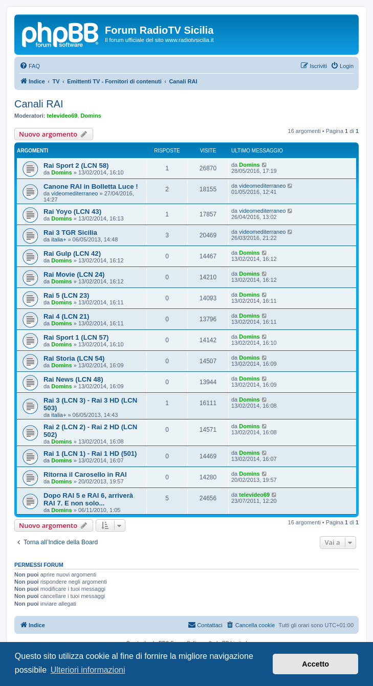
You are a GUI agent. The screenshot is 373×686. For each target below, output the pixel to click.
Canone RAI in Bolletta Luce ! (90, 186)
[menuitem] (29, 66)
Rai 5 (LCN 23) (66, 295)
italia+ (58, 239)
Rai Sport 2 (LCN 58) (76, 165)
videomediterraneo (74, 193)
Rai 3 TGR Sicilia (70, 232)
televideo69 (62, 116)
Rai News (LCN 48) (73, 379)
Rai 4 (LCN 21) (66, 316)
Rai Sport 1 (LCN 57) (76, 337)
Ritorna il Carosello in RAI (85, 474)
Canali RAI (38, 103)
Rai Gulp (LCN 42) (72, 253)
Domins (91, 116)
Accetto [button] (315, 664)
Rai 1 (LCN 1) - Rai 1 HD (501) (90, 453)
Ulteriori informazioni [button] (88, 670)
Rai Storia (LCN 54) (73, 358)
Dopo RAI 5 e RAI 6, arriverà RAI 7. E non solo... (88, 499)
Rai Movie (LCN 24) (73, 274)
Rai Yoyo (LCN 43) (72, 211)
